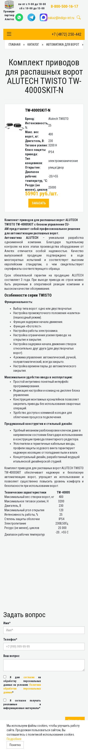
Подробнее (14, 739)
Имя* (6, 623)
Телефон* (10, 639)
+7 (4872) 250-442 (66, 34)
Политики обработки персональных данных (22, 688)
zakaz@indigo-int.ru (60, 18)
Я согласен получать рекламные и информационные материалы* (22, 704)
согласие (29, 677)
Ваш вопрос (11, 656)
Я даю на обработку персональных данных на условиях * (22, 684)
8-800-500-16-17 (64, 6)
